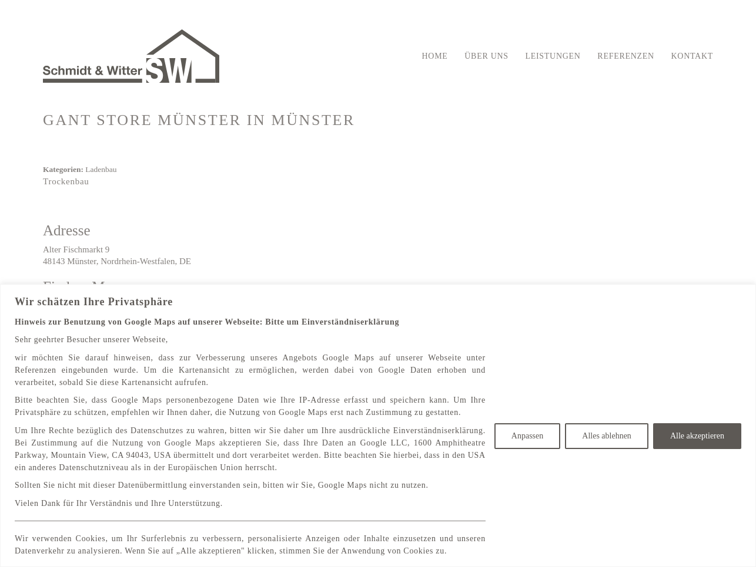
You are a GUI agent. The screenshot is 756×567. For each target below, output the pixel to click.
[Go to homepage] (131, 56)
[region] (378, 425)
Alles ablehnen (606, 435)
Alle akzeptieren (697, 435)
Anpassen (527, 435)
